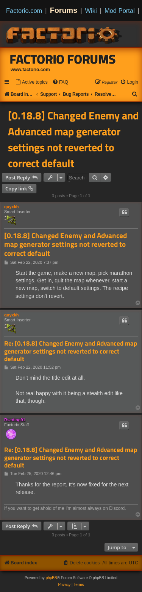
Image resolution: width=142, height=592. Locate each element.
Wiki (91, 10)
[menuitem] (31, 82)
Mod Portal (120, 10)
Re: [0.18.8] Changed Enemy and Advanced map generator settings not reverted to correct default (70, 351)
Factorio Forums (63, 59)
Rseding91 (14, 420)
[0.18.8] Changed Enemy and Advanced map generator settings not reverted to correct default (73, 139)
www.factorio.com (30, 69)
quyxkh (11, 206)
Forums (64, 10)
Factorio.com (24, 10)
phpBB (51, 578)
